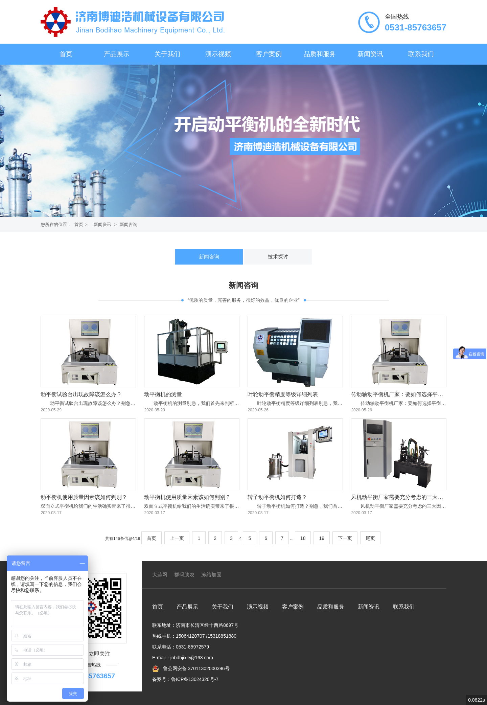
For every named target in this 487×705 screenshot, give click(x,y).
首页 (66, 54)
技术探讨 (278, 256)
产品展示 (117, 54)
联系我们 (421, 54)
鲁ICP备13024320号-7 (194, 679)
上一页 (177, 538)
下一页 (345, 538)
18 (303, 538)
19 (321, 538)
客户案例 (269, 54)
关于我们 (167, 54)
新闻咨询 (128, 224)
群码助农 (184, 574)
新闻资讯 (370, 54)
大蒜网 (159, 574)
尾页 (370, 538)
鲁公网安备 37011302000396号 (196, 668)
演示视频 (218, 54)
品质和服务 (320, 54)
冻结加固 (211, 574)
